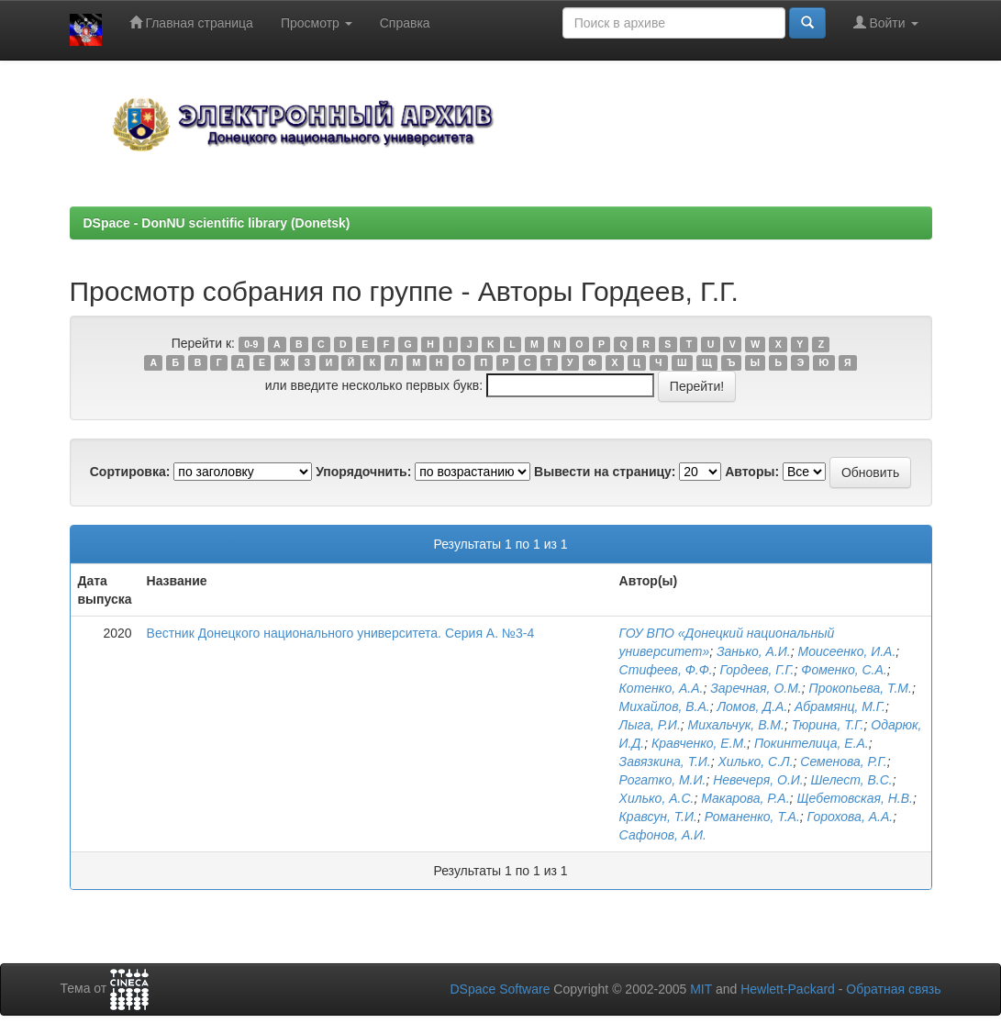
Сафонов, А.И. (662, 835)
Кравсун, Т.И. (658, 816)
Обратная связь (893, 989)
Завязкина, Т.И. (665, 761)
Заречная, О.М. (756, 688)
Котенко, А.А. (661, 688)
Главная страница (191, 22)
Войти (885, 22)
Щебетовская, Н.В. (854, 798)
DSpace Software (500, 989)
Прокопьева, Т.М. (860, 688)
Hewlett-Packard (787, 989)
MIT (701, 989)
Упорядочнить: (363, 471)
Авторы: (752, 471)
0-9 (251, 344)
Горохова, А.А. (850, 816)
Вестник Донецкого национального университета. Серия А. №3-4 (341, 633)
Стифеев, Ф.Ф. (666, 669)
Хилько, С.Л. (756, 761)
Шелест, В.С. (851, 780)
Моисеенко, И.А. (847, 651)
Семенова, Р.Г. (843, 761)
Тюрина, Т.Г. (828, 724)
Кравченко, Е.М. (699, 743)
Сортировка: (130, 471)
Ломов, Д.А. (752, 706)
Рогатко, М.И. (662, 780)
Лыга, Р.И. (650, 724)
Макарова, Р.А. (745, 798)
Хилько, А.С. (657, 798)
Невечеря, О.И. (758, 780)
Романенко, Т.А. (752, 816)
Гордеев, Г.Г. (757, 669)
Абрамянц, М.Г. (840, 706)
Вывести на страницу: (604, 471)
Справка (405, 23)
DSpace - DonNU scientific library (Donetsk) (216, 223)
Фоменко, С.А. (843, 669)
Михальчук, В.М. (736, 724)
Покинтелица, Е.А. (811, 743)
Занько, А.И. (754, 651)
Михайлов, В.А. (664, 706)
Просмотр (316, 23)
